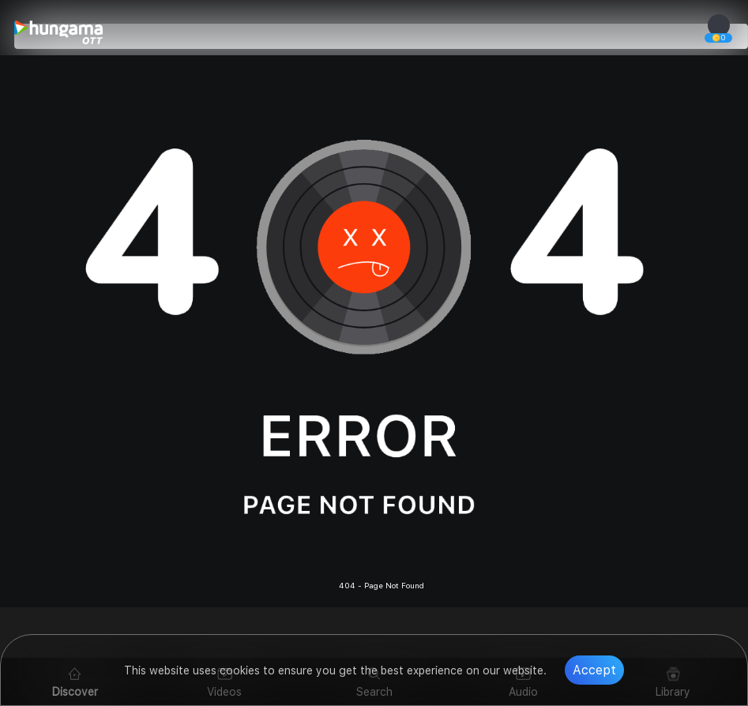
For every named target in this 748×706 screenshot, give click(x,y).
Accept (594, 670)
